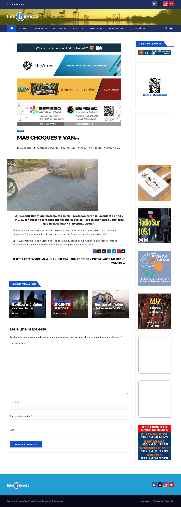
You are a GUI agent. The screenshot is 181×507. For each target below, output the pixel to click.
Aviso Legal (145, 501)
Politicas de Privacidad (163, 501)
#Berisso (55, 147)
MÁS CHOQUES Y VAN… (48, 137)
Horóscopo (116, 28)
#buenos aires (69, 147)
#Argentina (43, 147)
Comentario (17, 343)
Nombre (15, 402)
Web (12, 429)
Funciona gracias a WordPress (20, 501)
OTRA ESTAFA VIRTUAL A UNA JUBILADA (40, 259)
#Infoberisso (96, 147)
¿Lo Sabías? (137, 28)
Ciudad (23, 28)
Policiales (60, 28)
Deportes (96, 28)
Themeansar (57, 501)
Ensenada (41, 28)
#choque (83, 147)
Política (78, 28)
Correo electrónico (21, 416)
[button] (166, 28)
